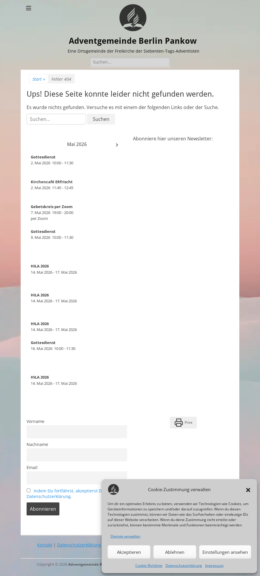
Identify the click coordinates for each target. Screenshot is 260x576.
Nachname (37, 444)
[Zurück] (37, 145)
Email (32, 467)
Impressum (214, 565)
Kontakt (44, 545)
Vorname (35, 421)
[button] (248, 489)
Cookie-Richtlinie (148, 565)
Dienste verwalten (125, 536)
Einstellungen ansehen (225, 552)
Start (38, 79)
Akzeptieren (129, 552)
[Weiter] (117, 145)
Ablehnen (174, 552)
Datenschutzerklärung (183, 565)
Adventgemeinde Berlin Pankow (134, 40)
